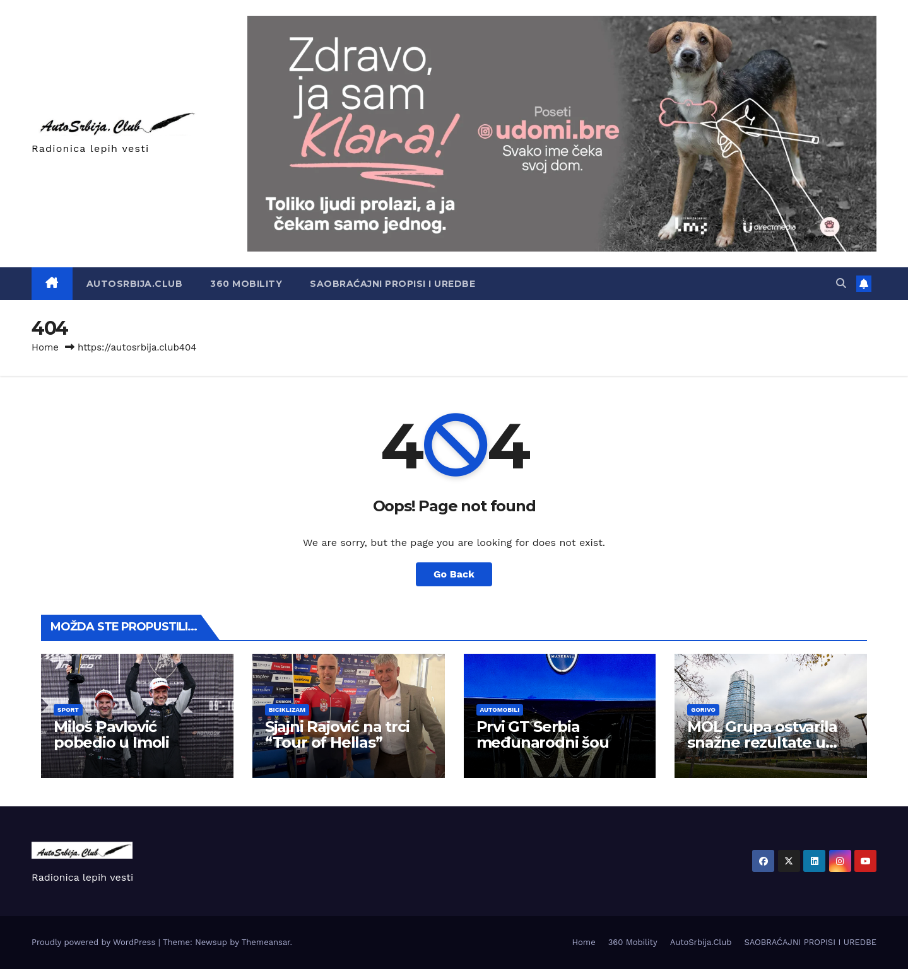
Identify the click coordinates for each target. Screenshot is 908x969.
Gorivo (703, 709)
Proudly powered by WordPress (95, 942)
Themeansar (266, 942)
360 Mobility (246, 283)
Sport (68, 709)
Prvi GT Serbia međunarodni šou (542, 734)
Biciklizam (287, 709)
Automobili (500, 709)
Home (45, 347)
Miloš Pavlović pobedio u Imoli (111, 734)
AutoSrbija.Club (134, 283)
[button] (841, 283)
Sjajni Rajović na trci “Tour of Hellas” (337, 734)
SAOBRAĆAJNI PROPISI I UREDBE (392, 283)
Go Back (454, 574)
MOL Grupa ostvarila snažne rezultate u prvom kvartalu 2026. (764, 742)
